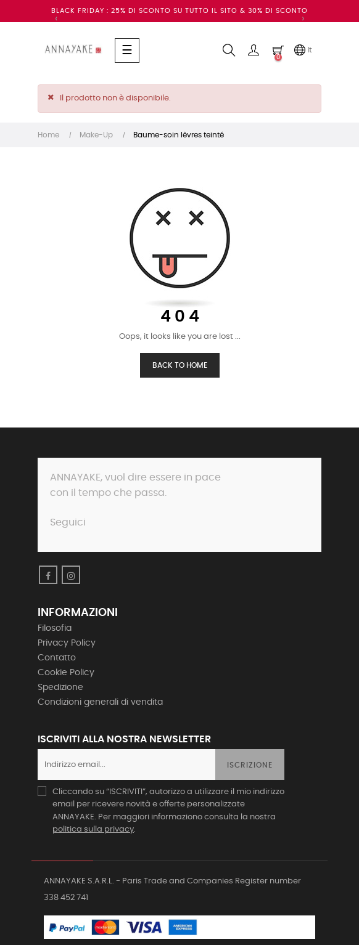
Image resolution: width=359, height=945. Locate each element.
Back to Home (179, 365)
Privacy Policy (67, 643)
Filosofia (55, 628)
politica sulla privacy (93, 829)
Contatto (57, 658)
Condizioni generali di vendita (100, 702)
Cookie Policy (66, 672)
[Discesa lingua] (303, 50)
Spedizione (60, 687)
